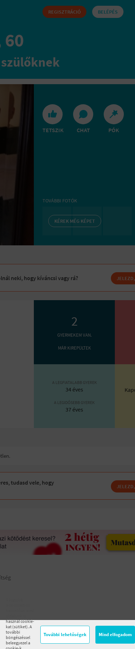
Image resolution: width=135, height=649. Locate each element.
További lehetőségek (65, 634)
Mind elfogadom (115, 634)
